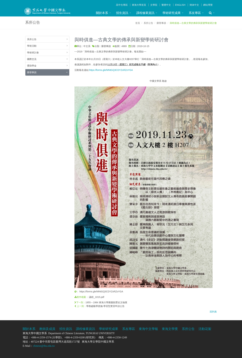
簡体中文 (194, 5)
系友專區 (195, 13)
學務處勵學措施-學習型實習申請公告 (105, 306)
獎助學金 (31, 65)
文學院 (153, 5)
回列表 (213, 311)
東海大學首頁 (139, 5)
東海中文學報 (148, 329)
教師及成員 (47, 329)
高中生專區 (122, 5)
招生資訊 (122, 13)
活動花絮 (204, 329)
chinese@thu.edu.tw (44, 345)
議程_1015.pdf (96, 297)
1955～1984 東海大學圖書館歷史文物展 (106, 302)
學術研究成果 (172, 13)
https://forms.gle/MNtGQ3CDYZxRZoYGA (111, 70)
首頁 (137, 23)
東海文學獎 (170, 329)
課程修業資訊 (145, 13)
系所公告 (148, 23)
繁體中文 (166, 5)
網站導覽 (208, 5)
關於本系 (102, 13)
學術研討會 (33, 52)
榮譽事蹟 (161, 23)
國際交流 (31, 59)
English (180, 5)
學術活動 (31, 45)
